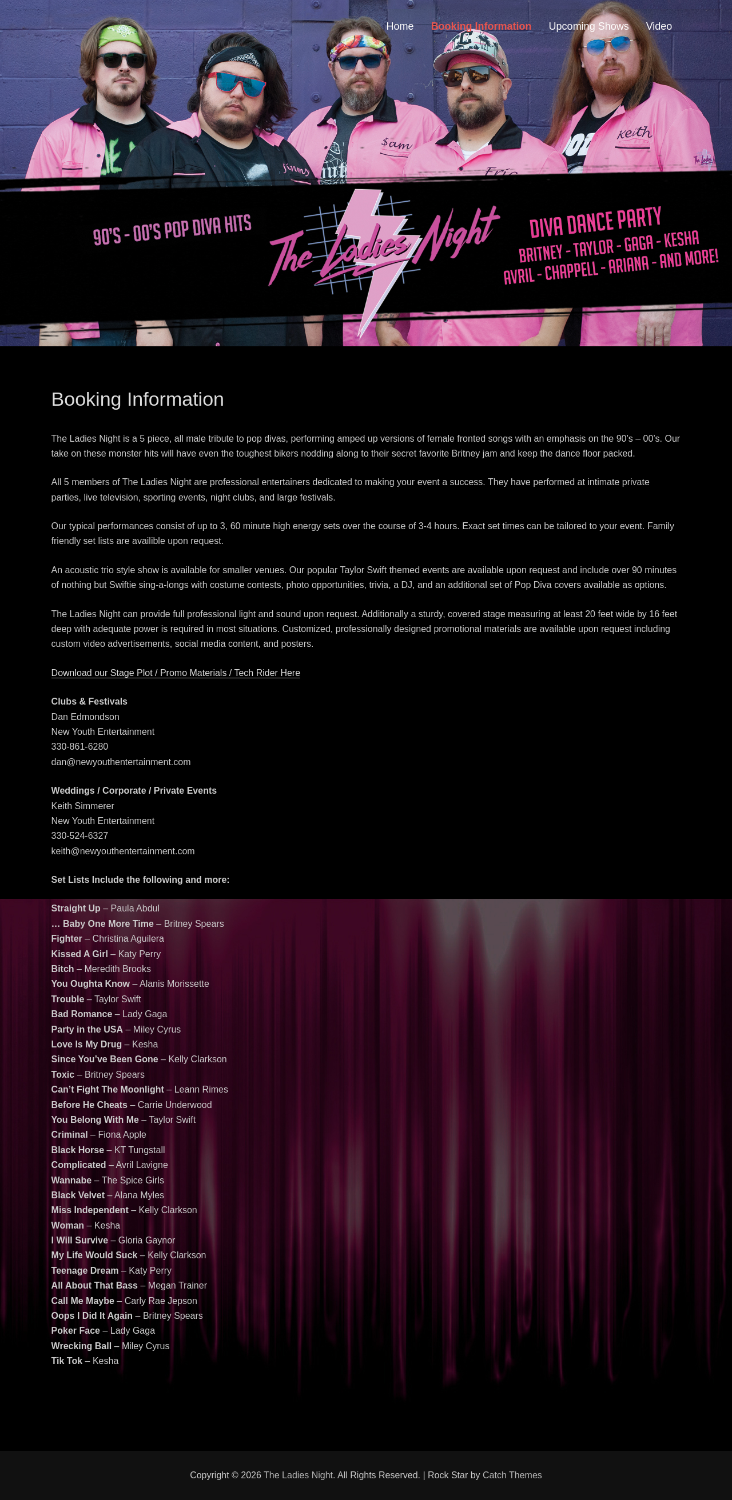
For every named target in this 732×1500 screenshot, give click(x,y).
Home (400, 26)
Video (659, 26)
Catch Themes (512, 1475)
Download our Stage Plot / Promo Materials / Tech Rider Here (175, 673)
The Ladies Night (298, 1475)
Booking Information (481, 26)
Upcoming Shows (589, 26)
